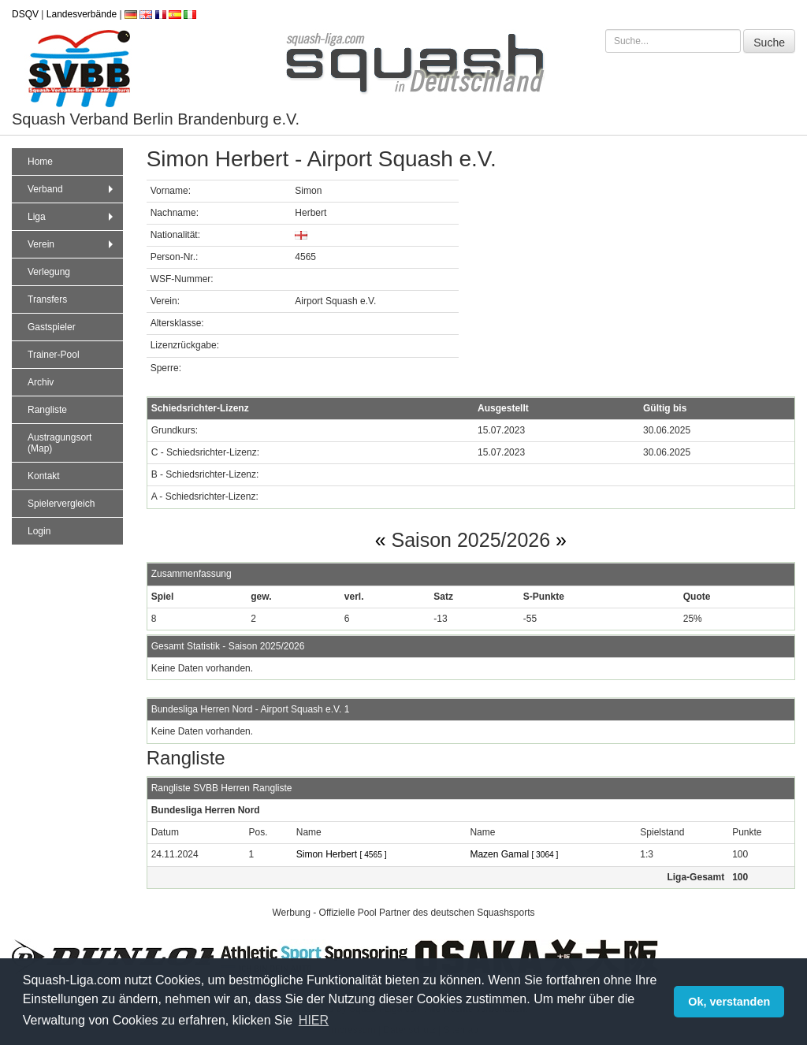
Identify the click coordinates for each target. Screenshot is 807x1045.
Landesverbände (81, 14)
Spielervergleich (61, 503)
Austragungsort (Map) (59, 443)
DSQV (25, 14)
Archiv (41, 382)
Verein (72, 244)
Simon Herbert (341, 854)
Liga (72, 216)
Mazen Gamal (514, 854)
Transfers (47, 299)
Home (40, 161)
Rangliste (47, 409)
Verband (72, 189)
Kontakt (44, 476)
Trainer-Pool (54, 354)
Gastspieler (52, 327)
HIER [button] (314, 1020)
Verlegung (49, 271)
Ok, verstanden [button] (729, 1001)
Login (39, 531)
